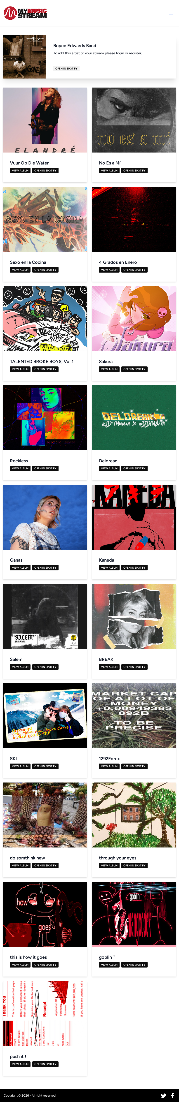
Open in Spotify (66, 68)
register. (135, 53)
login (120, 53)
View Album (20, 170)
